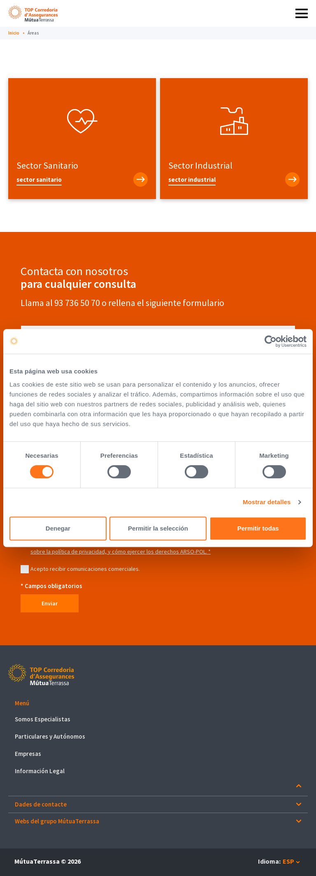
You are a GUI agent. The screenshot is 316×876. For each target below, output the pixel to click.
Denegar (58, 528)
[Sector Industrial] (234, 179)
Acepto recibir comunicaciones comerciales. (85, 568)
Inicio (13, 33)
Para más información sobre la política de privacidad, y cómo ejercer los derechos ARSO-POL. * (156, 547)
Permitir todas (258, 528)
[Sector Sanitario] (82, 179)
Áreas (33, 33)
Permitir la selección (158, 528)
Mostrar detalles (267, 501)
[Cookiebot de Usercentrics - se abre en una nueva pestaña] (271, 341)
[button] (158, 703)
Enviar (50, 603)
